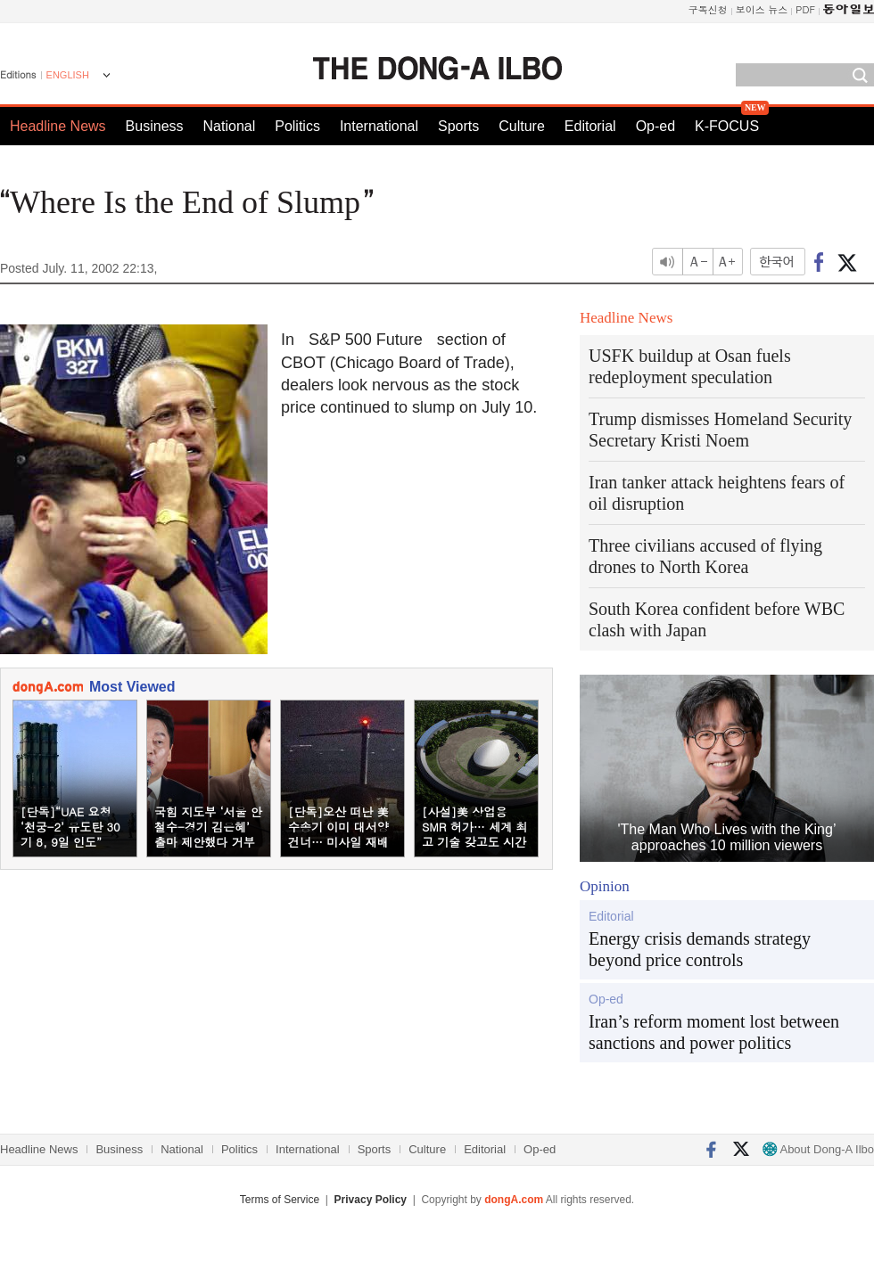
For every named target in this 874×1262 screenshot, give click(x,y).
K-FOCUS (727, 126)
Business (155, 126)
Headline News (58, 126)
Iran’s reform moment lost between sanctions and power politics (714, 1032)
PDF (805, 9)
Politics (297, 126)
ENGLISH (67, 75)
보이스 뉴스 (762, 9)
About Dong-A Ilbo (818, 1149)
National (229, 126)
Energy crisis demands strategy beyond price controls (700, 949)
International (379, 126)
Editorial (590, 126)
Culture (522, 126)
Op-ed (655, 126)
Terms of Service (279, 1199)
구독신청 (708, 9)
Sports (458, 126)
